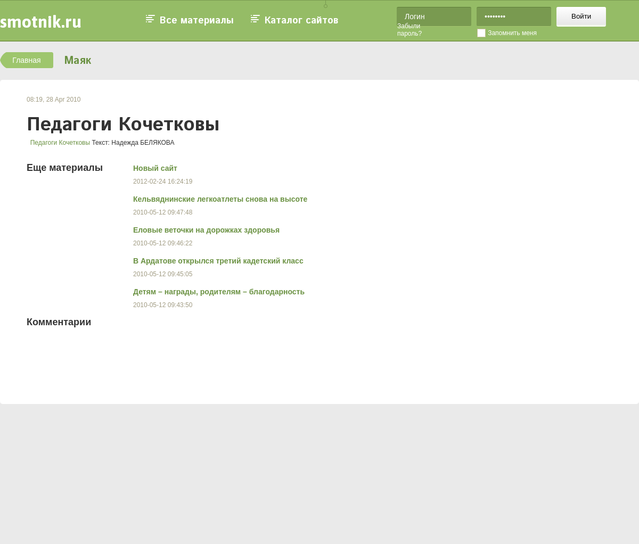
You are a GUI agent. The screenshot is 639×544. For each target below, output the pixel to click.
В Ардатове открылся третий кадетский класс (218, 261)
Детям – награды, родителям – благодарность (219, 291)
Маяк (77, 61)
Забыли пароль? (409, 29)
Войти (581, 16)
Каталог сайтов (301, 21)
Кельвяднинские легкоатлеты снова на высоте (220, 199)
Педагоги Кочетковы (60, 142)
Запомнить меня (512, 33)
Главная (26, 60)
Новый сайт (155, 168)
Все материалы (197, 21)
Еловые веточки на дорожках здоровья (206, 230)
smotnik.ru (40, 21)
